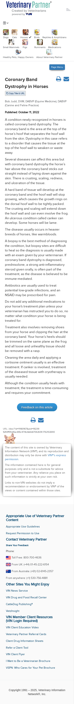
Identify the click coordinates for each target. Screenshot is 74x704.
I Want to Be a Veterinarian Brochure (28, 661)
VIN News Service (17, 590)
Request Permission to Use (22, 533)
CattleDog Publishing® (19, 604)
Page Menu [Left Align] (57, 67)
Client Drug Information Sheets (24, 640)
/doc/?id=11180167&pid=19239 (23, 428)
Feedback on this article (36, 407)
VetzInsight (12, 610)
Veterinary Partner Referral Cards (26, 634)
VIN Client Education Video (22, 627)
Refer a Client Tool (17, 647)
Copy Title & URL (15, 93)
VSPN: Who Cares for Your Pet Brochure (30, 667)
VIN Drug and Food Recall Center (26, 597)
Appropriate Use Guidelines (23, 526)
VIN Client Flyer (15, 654)
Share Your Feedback (17, 545)
